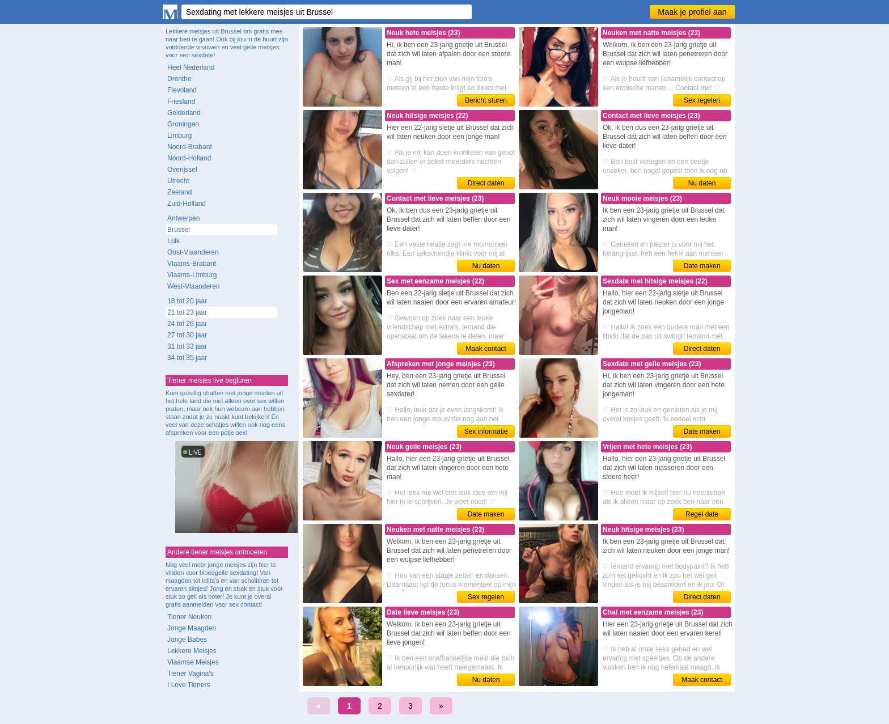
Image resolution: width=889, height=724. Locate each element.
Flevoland (182, 90)
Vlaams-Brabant (191, 264)
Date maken (702, 266)
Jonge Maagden (191, 628)
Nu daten (702, 183)
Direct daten (486, 183)
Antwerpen (183, 218)
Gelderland (184, 113)
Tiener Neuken (189, 617)
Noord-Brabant (189, 147)
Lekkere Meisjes (192, 651)
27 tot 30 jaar (187, 335)
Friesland (181, 101)
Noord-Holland (189, 158)
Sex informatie (486, 431)
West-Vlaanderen (193, 286)
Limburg (179, 135)
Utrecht (178, 181)
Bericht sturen (486, 100)
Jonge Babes (187, 639)
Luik (173, 241)
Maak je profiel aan (692, 11)
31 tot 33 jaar (187, 346)
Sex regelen (702, 100)
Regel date (701, 514)
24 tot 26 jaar (187, 324)
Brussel (178, 230)
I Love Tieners (188, 685)
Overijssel (182, 169)
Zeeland (179, 192)
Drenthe (179, 79)
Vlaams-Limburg (192, 275)
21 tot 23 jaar (187, 312)
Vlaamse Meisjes (193, 662)
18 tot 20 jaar (187, 301)
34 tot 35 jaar (187, 358)
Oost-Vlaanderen (193, 252)
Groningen (183, 124)
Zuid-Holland (186, 204)
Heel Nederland (190, 67)
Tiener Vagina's (190, 674)
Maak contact (485, 349)
